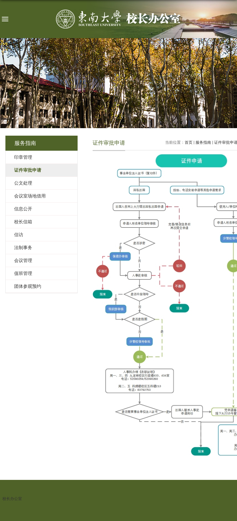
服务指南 (203, 142)
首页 (188, 142)
